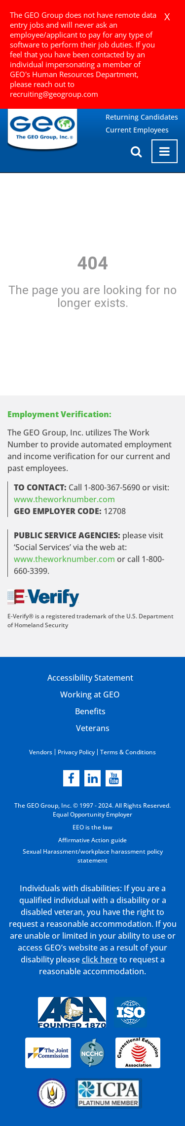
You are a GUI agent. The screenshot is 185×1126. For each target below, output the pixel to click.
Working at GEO (90, 694)
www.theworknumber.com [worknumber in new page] (64, 499)
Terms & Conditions (128, 752)
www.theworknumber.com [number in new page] (64, 559)
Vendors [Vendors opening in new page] (40, 752)
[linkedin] (92, 778)
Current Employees (137, 129)
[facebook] (71, 778)
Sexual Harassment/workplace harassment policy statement (93, 856)
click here (99, 959)
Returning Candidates (142, 117)
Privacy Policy (76, 752)
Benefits (90, 711)
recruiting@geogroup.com (54, 94)
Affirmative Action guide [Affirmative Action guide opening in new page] (92, 840)
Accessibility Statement (90, 677)
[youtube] (114, 778)
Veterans (93, 728)
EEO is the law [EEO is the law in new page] (92, 827)
